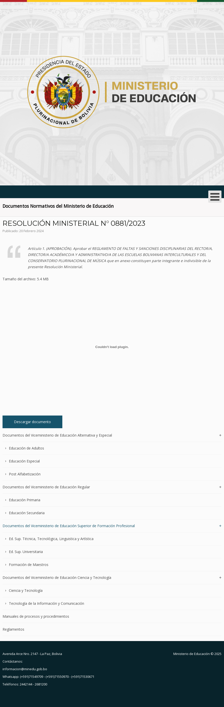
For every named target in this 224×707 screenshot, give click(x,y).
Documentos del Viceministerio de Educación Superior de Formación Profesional (69, 525)
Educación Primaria (24, 499)
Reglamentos (13, 629)
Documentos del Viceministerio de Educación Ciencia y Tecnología (57, 577)
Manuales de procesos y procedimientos (36, 616)
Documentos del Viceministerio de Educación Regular (46, 487)
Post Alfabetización (25, 474)
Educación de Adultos (26, 448)
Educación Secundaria (27, 512)
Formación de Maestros (28, 564)
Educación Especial (24, 461)
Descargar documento (32, 421)
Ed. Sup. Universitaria (26, 551)
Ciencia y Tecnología (26, 590)
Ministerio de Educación (191, 653)
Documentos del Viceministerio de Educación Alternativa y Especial (57, 435)
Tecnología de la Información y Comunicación (46, 603)
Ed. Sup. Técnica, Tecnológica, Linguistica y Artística (51, 538)
